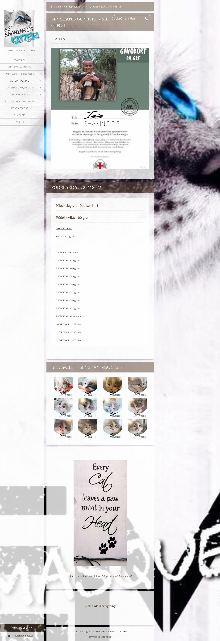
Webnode (106, 636)
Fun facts (19, 115)
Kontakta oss (19, 108)
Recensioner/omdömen (19, 101)
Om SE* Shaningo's (19, 66)
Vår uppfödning (19, 80)
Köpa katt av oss (19, 94)
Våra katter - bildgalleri (20, 73)
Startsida (19, 60)
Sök (147, 18)
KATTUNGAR (91, 6)
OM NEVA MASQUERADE (20, 87)
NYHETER (20, 121)
